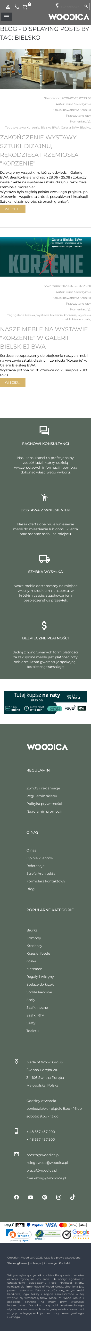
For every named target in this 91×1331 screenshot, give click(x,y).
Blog (30, 889)
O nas (31, 850)
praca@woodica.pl (41, 1170)
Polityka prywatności (44, 803)
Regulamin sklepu (41, 796)
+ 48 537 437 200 (40, 1132)
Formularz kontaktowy (45, 881)
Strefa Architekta (40, 873)
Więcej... (13, 209)
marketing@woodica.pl (46, 1178)
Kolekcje (35, 1263)
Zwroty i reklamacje (43, 788)
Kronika (85, 110)
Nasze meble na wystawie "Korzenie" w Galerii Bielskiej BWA (44, 338)
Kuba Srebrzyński (78, 104)
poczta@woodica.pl (42, 1155)
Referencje (35, 866)
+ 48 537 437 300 (40, 1139)
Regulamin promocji (44, 811)
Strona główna (17, 1263)
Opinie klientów (39, 858)
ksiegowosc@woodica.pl (47, 1162)
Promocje (50, 1263)
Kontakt (64, 1263)
